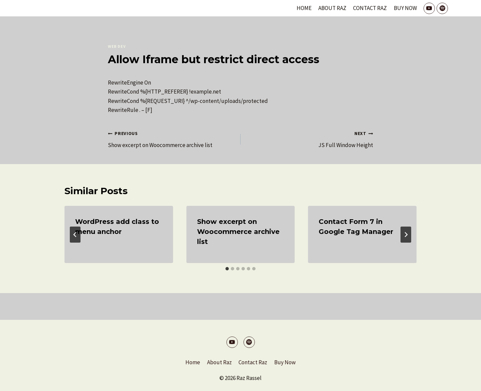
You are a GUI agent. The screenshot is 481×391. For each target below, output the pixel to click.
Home (304, 8)
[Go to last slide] (75, 235)
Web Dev (117, 46)
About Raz (332, 8)
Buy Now (405, 8)
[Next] (405, 235)
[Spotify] (442, 8)
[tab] (227, 268)
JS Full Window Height (309, 139)
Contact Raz (370, 8)
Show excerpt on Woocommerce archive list (171, 139)
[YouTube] (429, 8)
